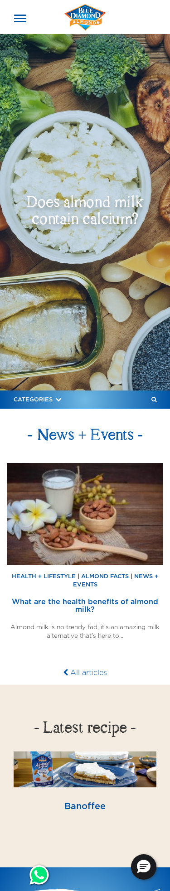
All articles (85, 672)
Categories (38, 399)
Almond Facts (105, 576)
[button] (143, 867)
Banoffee (85, 806)
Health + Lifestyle (44, 576)
